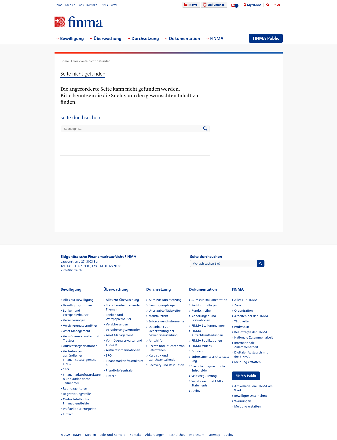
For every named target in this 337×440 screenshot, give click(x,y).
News (190, 5)
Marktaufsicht (158, 316)
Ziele (237, 305)
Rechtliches (177, 434)
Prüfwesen (241, 326)
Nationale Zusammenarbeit (253, 337)
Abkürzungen (155, 434)
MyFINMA (254, 5)
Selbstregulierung (204, 376)
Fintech (68, 414)
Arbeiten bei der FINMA (251, 316)
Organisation (243, 310)
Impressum (196, 434)
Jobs (81, 5)
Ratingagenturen (75, 388)
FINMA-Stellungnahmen (208, 325)
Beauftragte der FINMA (250, 332)
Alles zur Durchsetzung (165, 300)
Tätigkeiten (242, 321)
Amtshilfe (155, 340)
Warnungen (242, 401)
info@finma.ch (72, 270)
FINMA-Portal (108, 5)
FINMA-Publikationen (206, 340)
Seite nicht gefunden (95, 61)
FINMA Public (246, 376)
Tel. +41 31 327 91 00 (75, 266)
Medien (70, 5)
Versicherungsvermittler (80, 325)
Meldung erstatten (247, 362)
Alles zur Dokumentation (209, 300)
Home (58, 5)
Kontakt (91, 5)
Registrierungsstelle (77, 394)
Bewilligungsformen (77, 305)
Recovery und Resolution (166, 365)
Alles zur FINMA (245, 300)
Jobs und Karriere (112, 434)
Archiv (196, 391)
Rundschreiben (201, 310)
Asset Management (76, 331)
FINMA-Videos (201, 346)
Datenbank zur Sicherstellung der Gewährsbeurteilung (163, 331)
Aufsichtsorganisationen (80, 346)
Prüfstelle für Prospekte (79, 409)
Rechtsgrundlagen (204, 305)
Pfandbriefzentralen (120, 370)
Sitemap (214, 434)
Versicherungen (74, 320)
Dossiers (197, 351)
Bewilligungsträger (162, 305)
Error (74, 61)
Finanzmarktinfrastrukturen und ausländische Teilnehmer (82, 379)
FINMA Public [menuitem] (266, 38)
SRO (66, 369)
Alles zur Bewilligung (78, 300)
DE (278, 5)
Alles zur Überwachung (122, 300)
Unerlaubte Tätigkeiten (165, 310)
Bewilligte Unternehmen (251, 395)
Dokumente (213, 5)
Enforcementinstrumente (166, 321)
